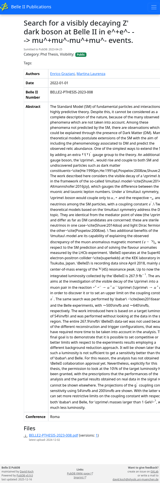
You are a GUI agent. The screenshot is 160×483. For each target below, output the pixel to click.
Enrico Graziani (62, 73)
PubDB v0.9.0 (25, 475)
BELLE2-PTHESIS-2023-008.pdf (53, 435)
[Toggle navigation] (154, 7)
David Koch (27, 471)
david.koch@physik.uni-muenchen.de (135, 479)
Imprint (80, 477)
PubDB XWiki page (80, 473)
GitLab (154, 471)
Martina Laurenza (91, 73)
